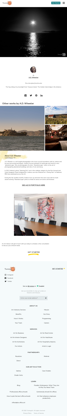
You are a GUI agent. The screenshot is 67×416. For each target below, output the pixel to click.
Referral (46, 356)
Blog (18, 385)
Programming (46, 319)
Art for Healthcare (46, 337)
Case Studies (46, 371)
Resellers (18, 356)
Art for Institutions (18, 342)
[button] (64, 3)
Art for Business (18, 333)
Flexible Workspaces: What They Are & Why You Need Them (46, 386)
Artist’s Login (46, 346)
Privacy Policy (27, 413)
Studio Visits (18, 375)
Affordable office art (18, 403)
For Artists (18, 346)
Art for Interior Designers (18, 337)
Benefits (18, 314)
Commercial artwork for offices (47, 392)
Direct (18, 361)
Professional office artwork (18, 392)
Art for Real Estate (46, 333)
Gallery (18, 371)
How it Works (18, 319)
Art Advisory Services (18, 310)
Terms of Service (39, 413)
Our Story (46, 314)
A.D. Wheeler (33, 77)
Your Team (18, 323)
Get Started (56, 3)
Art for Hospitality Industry (46, 342)
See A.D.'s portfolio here (33, 185)
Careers (46, 323)
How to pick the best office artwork (18, 396)
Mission (46, 310)
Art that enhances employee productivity (46, 397)
